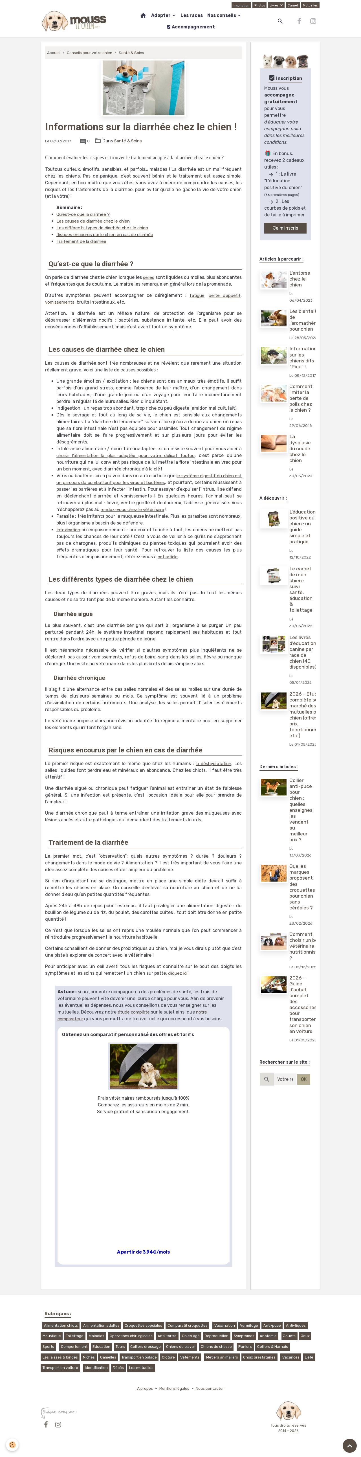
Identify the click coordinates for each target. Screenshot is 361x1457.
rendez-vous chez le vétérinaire (173, 509)
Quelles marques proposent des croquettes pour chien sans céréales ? (303, 887)
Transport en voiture (60, 1368)
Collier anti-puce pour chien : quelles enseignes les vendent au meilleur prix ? (301, 809)
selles (149, 277)
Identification (96, 1368)
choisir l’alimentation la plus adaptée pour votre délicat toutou (126, 455)
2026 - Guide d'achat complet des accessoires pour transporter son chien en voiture (304, 1004)
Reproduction (216, 1336)
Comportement (74, 1346)
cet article (168, 556)
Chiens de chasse (216, 1346)
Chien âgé (191, 1336)
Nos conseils (222, 15)
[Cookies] (12, 1444)
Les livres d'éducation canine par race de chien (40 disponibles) (303, 652)
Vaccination (224, 1325)
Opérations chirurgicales (131, 1336)
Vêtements (189, 1357)
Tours (120, 1346)
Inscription (239, 5)
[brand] (74, 21)
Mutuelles (310, 5)
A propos (143, 1388)
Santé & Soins (134, 52)
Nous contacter (211, 1388)
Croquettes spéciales (143, 1325)
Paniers (245, 1346)
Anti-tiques (296, 1325)
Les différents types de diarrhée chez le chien (104, 227)
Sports (48, 1346)
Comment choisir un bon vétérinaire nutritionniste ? (306, 946)
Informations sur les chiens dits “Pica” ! (305, 357)
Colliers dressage (145, 1346)
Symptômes (244, 1336)
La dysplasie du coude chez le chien (301, 448)
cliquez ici (179, 973)
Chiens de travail (180, 1346)
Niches (89, 1357)
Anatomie (268, 1336)
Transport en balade (139, 1357)
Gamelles (108, 1357)
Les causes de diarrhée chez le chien (95, 221)
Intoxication (69, 529)
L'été (309, 1357)
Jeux (305, 1336)
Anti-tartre (167, 1336)
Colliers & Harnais (272, 1346)
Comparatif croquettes (188, 1325)
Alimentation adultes (101, 1325)
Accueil (54, 52)
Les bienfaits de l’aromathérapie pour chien (308, 320)
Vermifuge (249, 1325)
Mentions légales (174, 1388)
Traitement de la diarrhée (83, 241)
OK (304, 1079)
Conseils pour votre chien (90, 52)
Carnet (292, 5)
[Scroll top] (350, 1446)
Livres (273, 5)
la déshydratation (212, 763)
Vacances (291, 1357)
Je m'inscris (285, 228)
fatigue (196, 295)
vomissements (60, 302)
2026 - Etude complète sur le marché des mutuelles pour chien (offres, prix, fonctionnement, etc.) (309, 714)
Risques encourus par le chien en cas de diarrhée (108, 234)
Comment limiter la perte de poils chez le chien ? (301, 398)
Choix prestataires (259, 1357)
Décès (118, 1368)
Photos (258, 5)
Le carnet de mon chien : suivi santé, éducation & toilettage (301, 589)
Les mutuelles (141, 1368)
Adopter (161, 15)
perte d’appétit (224, 295)
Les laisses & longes (60, 1357)
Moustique (52, 1336)
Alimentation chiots (61, 1325)
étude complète (134, 1012)
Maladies (96, 1336)
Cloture (168, 1357)
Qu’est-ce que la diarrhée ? (85, 214)
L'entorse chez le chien (300, 279)
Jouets (289, 1336)
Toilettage (74, 1336)
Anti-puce (272, 1325)
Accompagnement (190, 27)
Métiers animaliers (222, 1357)
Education (101, 1346)
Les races (191, 15)
